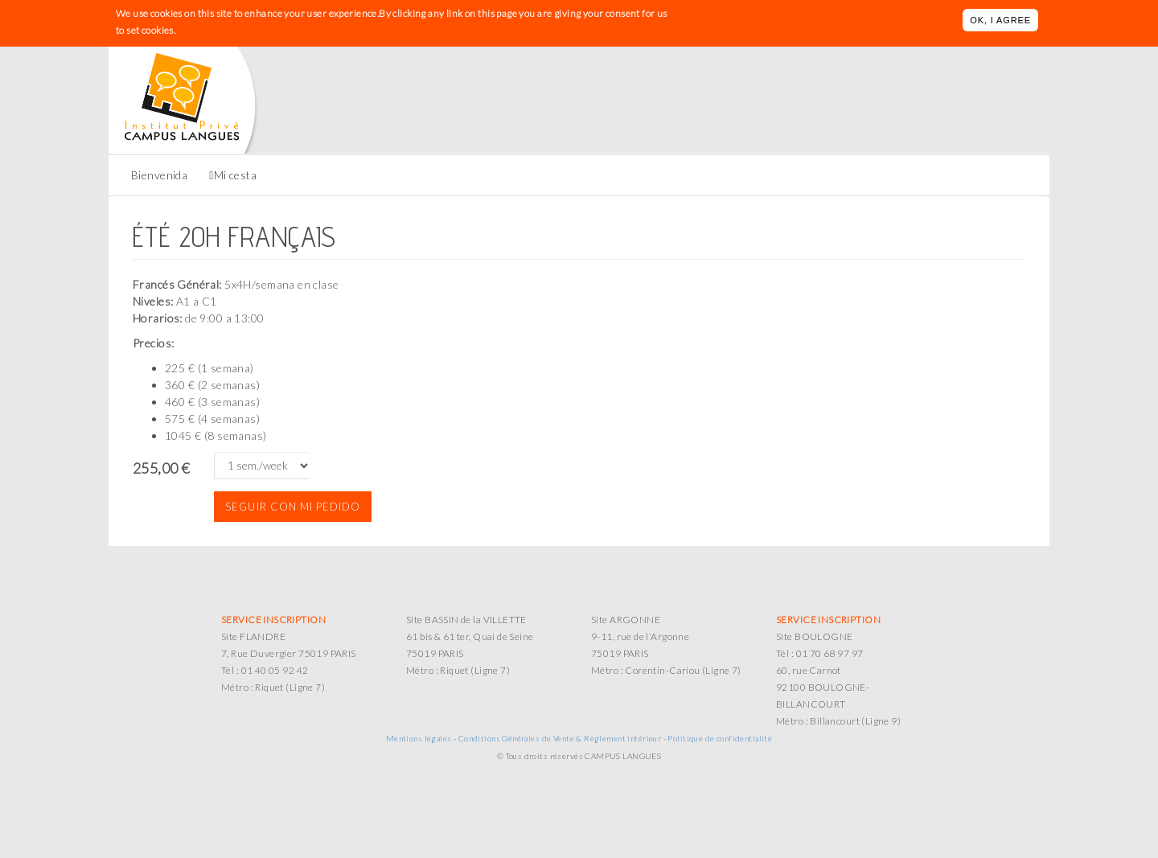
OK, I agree (1000, 20)
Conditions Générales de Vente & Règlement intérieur (559, 738)
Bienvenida (159, 175)
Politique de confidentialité (719, 738)
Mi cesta (235, 175)
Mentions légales (419, 738)
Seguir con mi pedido (292, 506)
